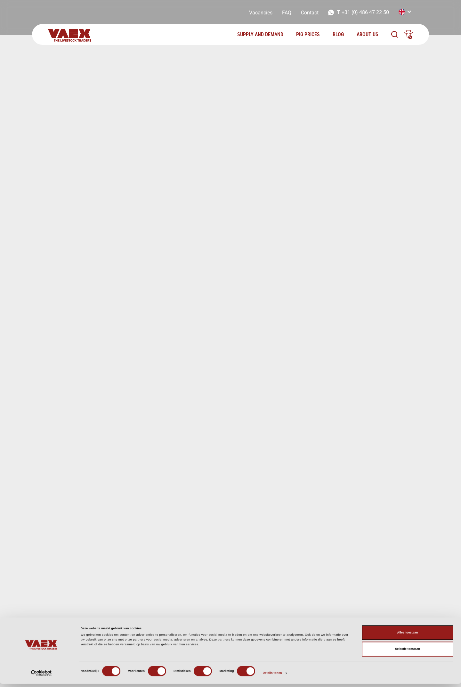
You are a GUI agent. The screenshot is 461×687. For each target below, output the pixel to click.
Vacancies (260, 13)
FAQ (286, 13)
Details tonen (272, 676)
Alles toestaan (407, 635)
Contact (310, 13)
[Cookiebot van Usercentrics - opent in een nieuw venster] (41, 676)
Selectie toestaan (407, 652)
